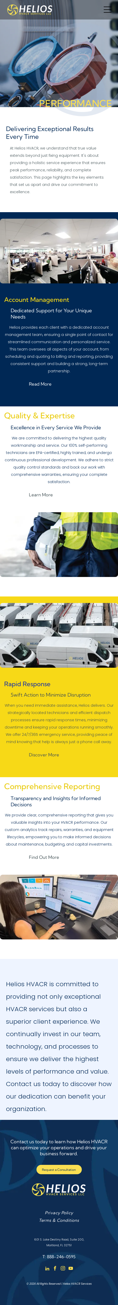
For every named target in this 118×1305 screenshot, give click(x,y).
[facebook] (55, 1269)
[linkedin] (47, 1269)
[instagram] (63, 1269)
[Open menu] (107, 10)
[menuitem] (59, 1212)
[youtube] (70, 1269)
